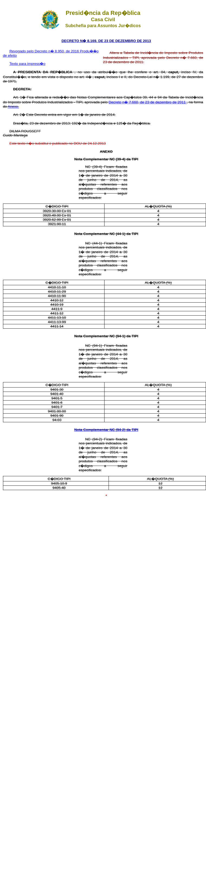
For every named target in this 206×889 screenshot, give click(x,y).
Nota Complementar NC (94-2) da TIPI (106, 430)
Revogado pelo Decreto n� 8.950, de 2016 (44, 51)
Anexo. (13, 106)
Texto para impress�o (27, 64)
